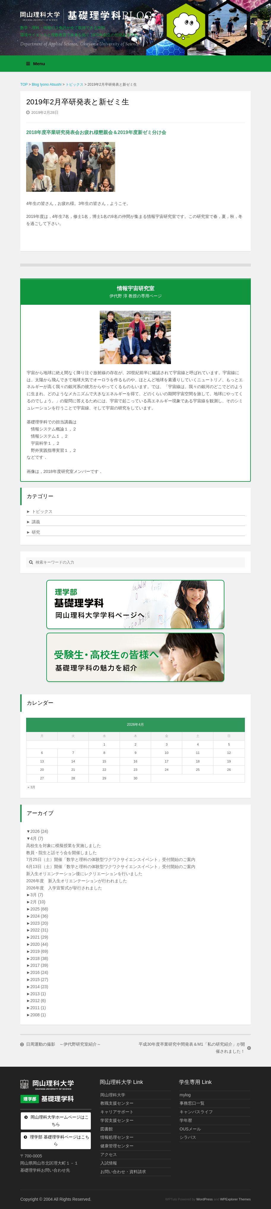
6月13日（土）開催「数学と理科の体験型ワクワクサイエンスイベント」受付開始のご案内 (110, 866)
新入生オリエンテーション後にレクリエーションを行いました (84, 873)
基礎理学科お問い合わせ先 (45, 1170)
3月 (36, 894)
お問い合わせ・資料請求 (123, 1171)
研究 (33, 532)
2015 (39, 979)
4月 (36, 838)
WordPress (204, 1199)
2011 (38, 1007)
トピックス (39, 511)
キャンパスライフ (196, 1111)
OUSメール (190, 1129)
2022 (39, 930)
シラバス (188, 1137)
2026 (39, 831)
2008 (38, 1014)
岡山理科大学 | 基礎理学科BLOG (87, 16)
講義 (33, 521)
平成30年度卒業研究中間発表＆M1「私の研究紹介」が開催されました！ (191, 1048)
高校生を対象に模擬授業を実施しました (63, 845)
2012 (38, 1000)
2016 (39, 972)
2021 (39, 937)
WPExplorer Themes (235, 1199)
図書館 (106, 1129)
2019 (39, 951)
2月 (37, 901)
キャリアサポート (117, 1111)
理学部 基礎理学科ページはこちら (59, 1140)
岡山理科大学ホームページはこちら (60, 1121)
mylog (185, 1094)
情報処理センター (117, 1137)
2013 (38, 993)
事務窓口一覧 (192, 1103)
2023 (39, 923)
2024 (39, 916)
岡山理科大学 (112, 1094)
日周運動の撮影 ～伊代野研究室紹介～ (63, 1044)
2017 (39, 965)
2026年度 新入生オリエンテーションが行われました (76, 880)
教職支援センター (117, 1103)
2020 (39, 944)
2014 (39, 986)
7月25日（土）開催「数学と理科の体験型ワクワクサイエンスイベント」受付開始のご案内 (110, 859)
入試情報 (108, 1163)
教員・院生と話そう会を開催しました (61, 852)
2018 (39, 958)
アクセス (108, 1154)
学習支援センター (117, 1120)
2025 (39, 909)
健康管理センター (117, 1145)
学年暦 (186, 1120)
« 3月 (31, 787)
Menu (35, 63)
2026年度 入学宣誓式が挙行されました (64, 888)
